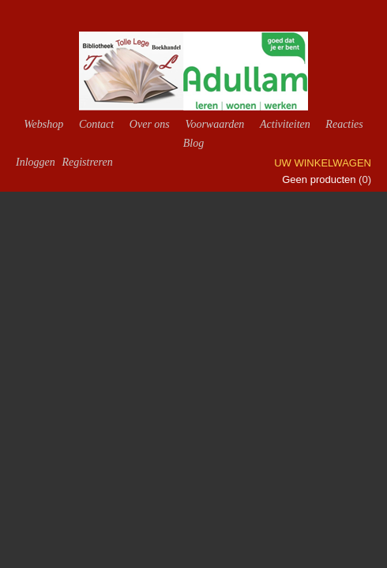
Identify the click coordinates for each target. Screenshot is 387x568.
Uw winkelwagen (322, 163)
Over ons (150, 124)
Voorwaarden (214, 124)
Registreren (87, 162)
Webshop (43, 124)
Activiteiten (285, 124)
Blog (193, 143)
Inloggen (35, 162)
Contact (96, 124)
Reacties (344, 124)
